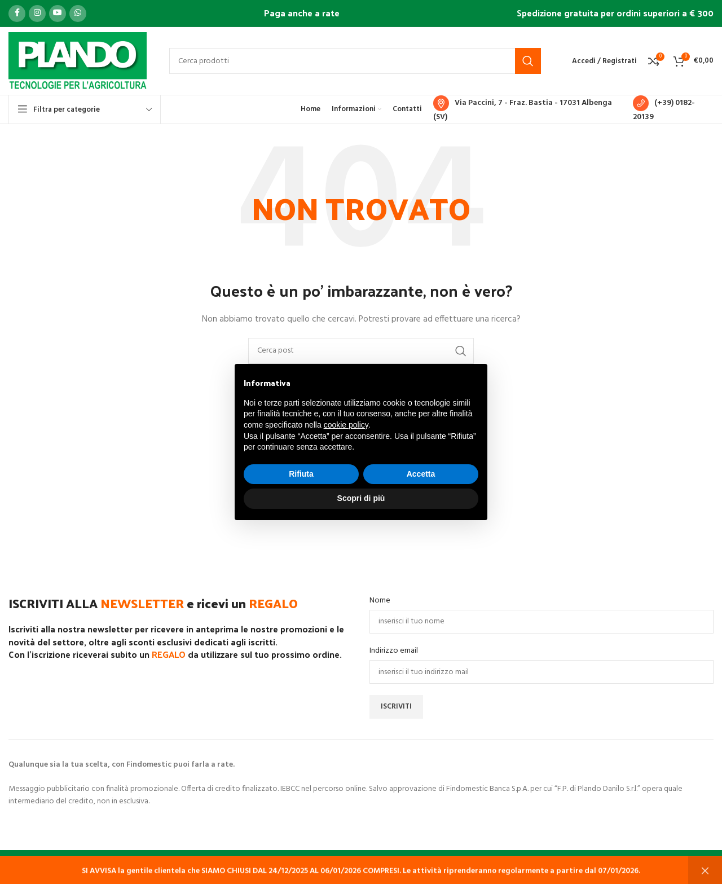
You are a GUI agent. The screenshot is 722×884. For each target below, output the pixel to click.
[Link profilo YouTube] (57, 13)
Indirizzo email (393, 651)
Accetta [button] (421, 473)
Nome (379, 601)
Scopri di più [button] (361, 498)
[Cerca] (355, 61)
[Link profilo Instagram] (37, 13)
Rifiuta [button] (301, 473)
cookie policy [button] (346, 424)
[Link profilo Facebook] (16, 13)
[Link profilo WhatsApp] (77, 13)
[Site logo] (77, 61)
